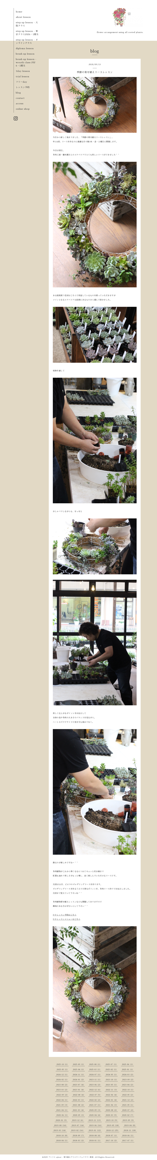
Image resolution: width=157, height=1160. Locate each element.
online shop (23, 109)
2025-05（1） (63, 1069)
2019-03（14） (60, 1130)
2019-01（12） (95, 1130)
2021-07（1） (95, 1105)
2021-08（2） (79, 1105)
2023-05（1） (112, 1085)
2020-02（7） (128, 1115)
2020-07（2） (128, 1110)
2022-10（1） (128, 1090)
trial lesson (22, 76)
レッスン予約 (23, 87)
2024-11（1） (79, 1074)
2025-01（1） (128, 1069)
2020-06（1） (62, 1115)
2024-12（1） (62, 1074)
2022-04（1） (62, 1100)
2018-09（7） (79, 1135)
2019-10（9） (112, 1120)
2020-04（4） (95, 1115)
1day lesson (23, 71)
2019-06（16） (95, 1125)
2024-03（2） (128, 1074)
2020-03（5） (112, 1115)
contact (20, 98)
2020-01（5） (62, 1120)
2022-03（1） (79, 1100)
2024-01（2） (79, 1079)
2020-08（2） (112, 1110)
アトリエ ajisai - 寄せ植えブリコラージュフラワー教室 (71, 1157)
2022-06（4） (112, 1095)
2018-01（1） (95, 1140)
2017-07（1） (128, 1140)
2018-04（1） (62, 1140)
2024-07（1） (95, 1074)
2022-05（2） (128, 1095)
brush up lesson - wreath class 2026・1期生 (26, 62)
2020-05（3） (79, 1115)
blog (18, 93)
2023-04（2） (128, 1085)
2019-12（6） (78, 1120)
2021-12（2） (128, 1100)
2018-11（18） (130, 1130)
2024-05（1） (112, 1074)
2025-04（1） (79, 1069)
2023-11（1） (95, 1079)
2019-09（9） (129, 1120)
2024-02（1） (62, 1079)
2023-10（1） (112, 1079)
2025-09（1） (79, 1064)
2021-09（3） (62, 1105)
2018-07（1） (112, 1135)
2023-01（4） (79, 1090)
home (19, 12)
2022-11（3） (112, 1090)
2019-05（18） (113, 1125)
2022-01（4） (112, 1100)
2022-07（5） (95, 1095)
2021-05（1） (128, 1105)
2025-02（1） (112, 1069)
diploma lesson (25, 48)
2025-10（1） (63, 1064)
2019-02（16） (77, 1130)
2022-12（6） (95, 1090)
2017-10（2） (112, 1140)
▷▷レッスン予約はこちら (64, 915)
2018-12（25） (112, 1130)
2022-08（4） (79, 1095)
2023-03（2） (62, 1090)
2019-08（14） (60, 1125)
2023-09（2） (128, 1079)
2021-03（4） (79, 1110)
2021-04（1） (62, 1110)
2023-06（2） (95, 1085)
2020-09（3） (95, 1110)
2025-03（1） (95, 1069)
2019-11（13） (95, 1120)
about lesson (23, 17)
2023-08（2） (62, 1085)
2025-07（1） (112, 1064)
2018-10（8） (62, 1135)
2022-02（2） (95, 1100)
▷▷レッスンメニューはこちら (66, 919)
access (19, 103)
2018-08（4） (95, 1135)
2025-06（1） (128, 1064)
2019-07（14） (78, 1125)
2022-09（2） (62, 1095)
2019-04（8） (130, 1125)
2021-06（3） (112, 1105)
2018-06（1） (128, 1135)
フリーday (21, 82)
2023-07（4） (79, 1085)
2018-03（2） (79, 1140)
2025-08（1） (95, 1064)
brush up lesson (25, 54)
